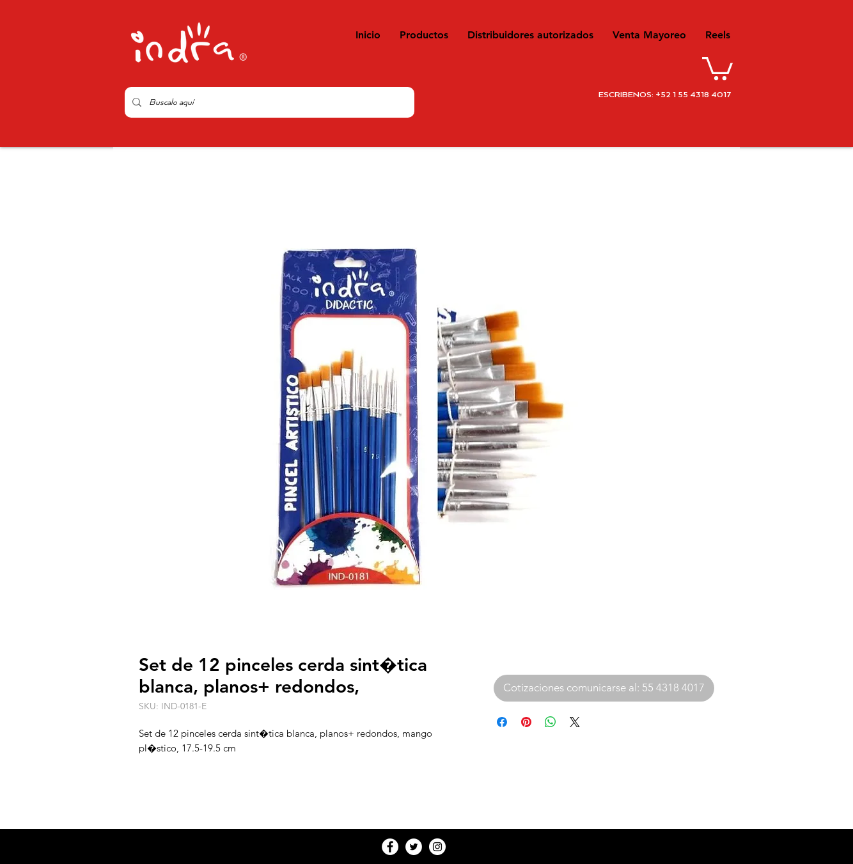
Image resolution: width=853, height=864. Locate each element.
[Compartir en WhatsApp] (550, 722)
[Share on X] (575, 722)
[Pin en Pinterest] (526, 722)
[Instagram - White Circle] (437, 846)
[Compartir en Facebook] (502, 722)
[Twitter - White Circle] (413, 846)
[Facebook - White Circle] (390, 846)
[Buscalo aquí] (268, 102)
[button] (717, 67)
